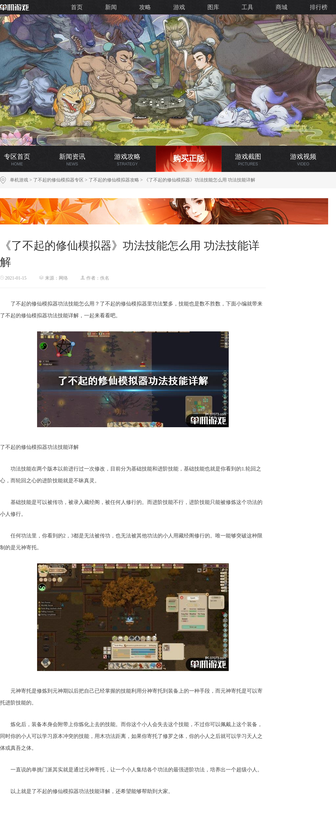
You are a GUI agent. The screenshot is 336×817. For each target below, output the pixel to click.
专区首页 (17, 159)
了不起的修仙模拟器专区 (58, 180)
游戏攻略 (127, 159)
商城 (281, 7)
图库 (213, 7)
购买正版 (188, 158)
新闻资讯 (72, 159)
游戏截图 (248, 159)
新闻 (111, 7)
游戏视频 (303, 159)
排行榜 (318, 7)
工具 (247, 7)
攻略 (145, 7)
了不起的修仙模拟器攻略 (114, 180)
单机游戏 (19, 180)
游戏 (179, 7)
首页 (77, 7)
